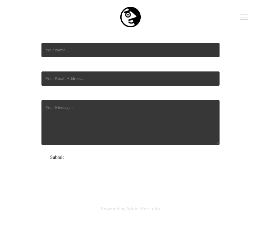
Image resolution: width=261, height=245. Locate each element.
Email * (48, 65)
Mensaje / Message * (60, 94)
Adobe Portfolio (143, 209)
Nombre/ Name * (56, 37)
